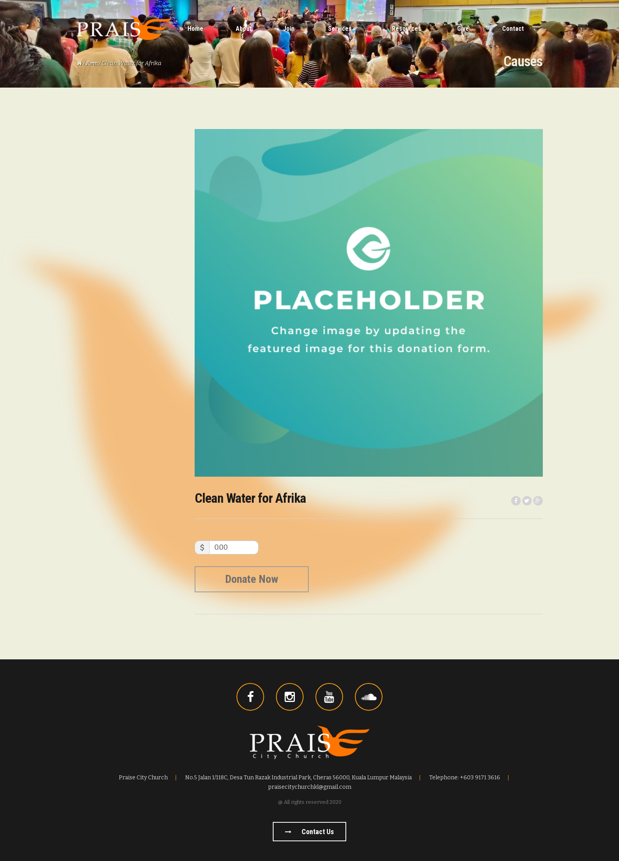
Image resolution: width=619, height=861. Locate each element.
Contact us (309, 831)
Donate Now (251, 579)
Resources (406, 28)
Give (463, 28)
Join (288, 28)
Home (195, 28)
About (244, 28)
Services (340, 28)
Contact (513, 28)
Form (92, 63)
